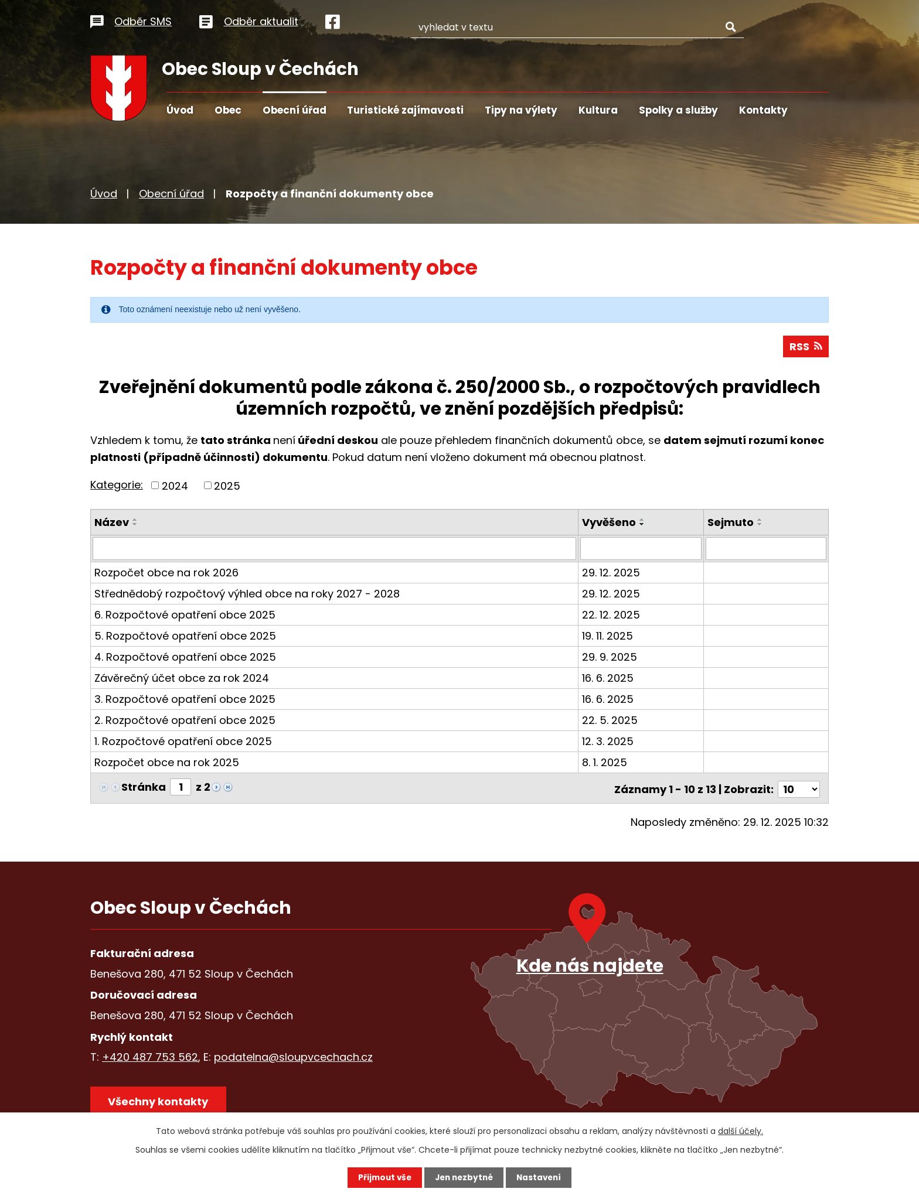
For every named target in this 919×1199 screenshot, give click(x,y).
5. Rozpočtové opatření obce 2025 (185, 637)
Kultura (598, 110)
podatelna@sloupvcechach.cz (293, 1055)
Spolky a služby (678, 110)
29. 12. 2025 (612, 573)
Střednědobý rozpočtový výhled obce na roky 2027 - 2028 (247, 594)
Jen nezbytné (464, 1177)
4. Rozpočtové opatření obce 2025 (185, 658)
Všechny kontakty (160, 1102)
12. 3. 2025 (609, 742)
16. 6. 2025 (609, 679)
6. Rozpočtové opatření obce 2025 (184, 616)
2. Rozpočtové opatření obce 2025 (184, 721)
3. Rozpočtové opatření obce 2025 (184, 700)
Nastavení (541, 1177)
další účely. (740, 1130)
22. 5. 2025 (611, 721)
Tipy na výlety (521, 110)
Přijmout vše (382, 1177)
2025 (227, 487)
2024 (175, 487)
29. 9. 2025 (610, 658)
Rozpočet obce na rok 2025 (166, 763)
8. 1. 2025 (605, 763)
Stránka (143, 788)
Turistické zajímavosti (405, 110)
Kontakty (763, 110)
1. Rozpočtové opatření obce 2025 (183, 742)
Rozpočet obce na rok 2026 (166, 573)
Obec (228, 110)
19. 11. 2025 (608, 637)
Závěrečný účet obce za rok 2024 (181, 679)
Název (111, 524)
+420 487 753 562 (150, 1055)
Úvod (179, 110)
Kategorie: (116, 486)
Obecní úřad (294, 110)
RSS (805, 348)
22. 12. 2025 (612, 616)
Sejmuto (731, 524)
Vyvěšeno (610, 524)
